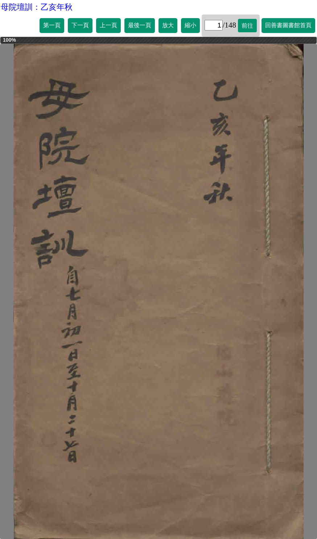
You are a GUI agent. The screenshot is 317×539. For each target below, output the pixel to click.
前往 (247, 25)
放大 (168, 25)
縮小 (190, 25)
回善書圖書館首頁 (288, 25)
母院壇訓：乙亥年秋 (37, 7)
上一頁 (108, 25)
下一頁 (80, 25)
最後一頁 (139, 25)
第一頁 (52, 25)
